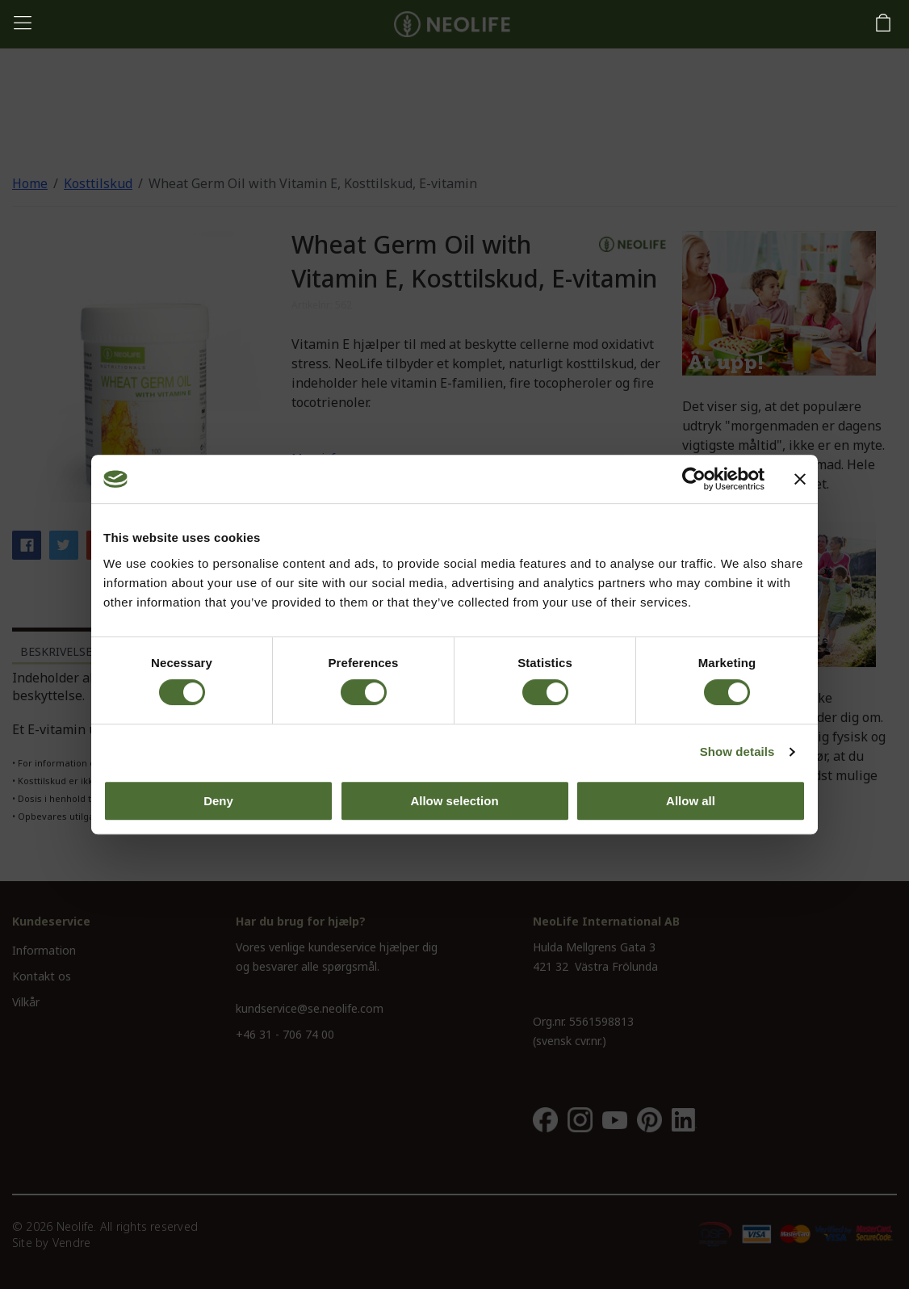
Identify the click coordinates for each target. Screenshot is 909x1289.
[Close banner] (800, 479)
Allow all (690, 801)
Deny (218, 801)
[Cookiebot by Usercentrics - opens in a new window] (693, 479)
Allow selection (454, 801)
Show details (737, 751)
